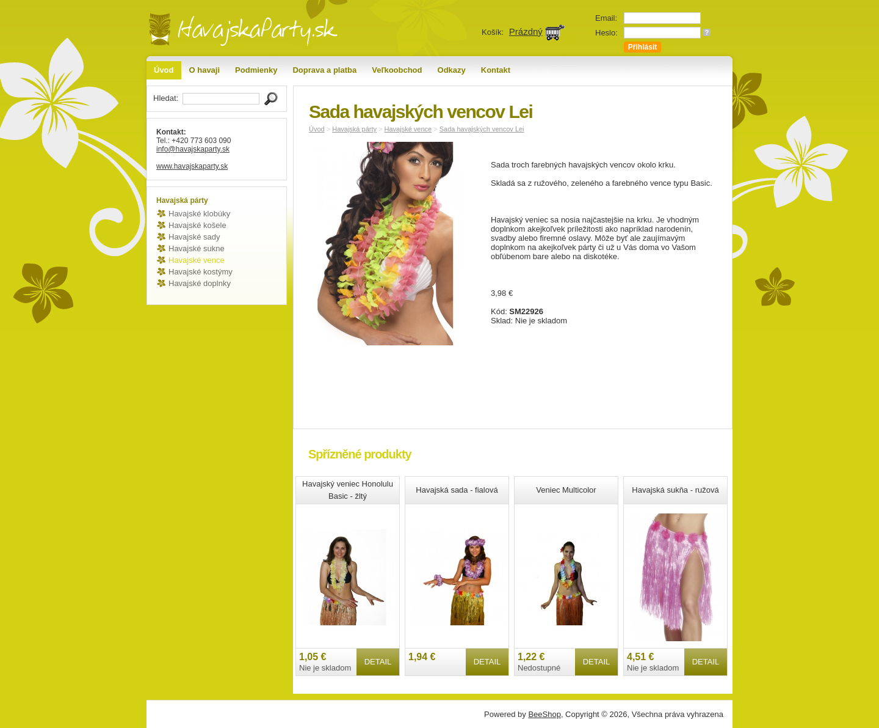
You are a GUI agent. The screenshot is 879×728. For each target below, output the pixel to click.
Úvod (164, 70)
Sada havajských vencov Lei (482, 129)
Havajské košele (197, 225)
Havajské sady (194, 236)
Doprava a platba (324, 70)
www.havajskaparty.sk (192, 166)
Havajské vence (196, 260)
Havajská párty (354, 129)
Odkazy (452, 70)
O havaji (204, 70)
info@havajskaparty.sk (193, 149)
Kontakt (495, 70)
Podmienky (256, 70)
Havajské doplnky (199, 283)
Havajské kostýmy (200, 271)
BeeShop (544, 714)
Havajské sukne (196, 248)
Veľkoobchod (397, 70)
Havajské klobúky (199, 213)
